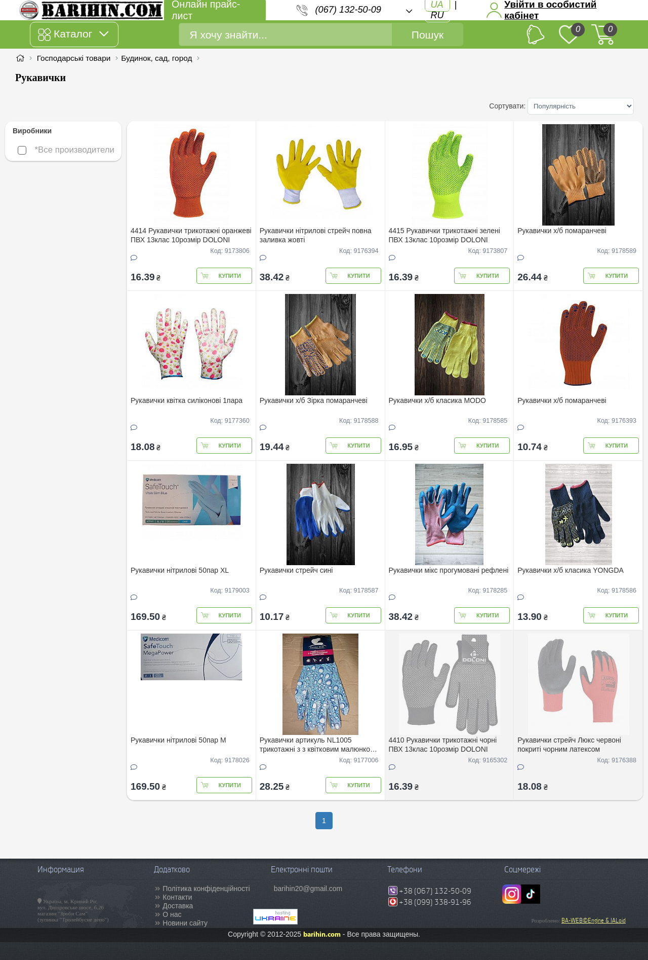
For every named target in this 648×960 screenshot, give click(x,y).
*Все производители (66, 150)
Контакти (177, 897)
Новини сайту (185, 923)
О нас (172, 914)
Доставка (178, 906)
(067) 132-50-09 (348, 10)
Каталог (73, 34)
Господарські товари (74, 58)
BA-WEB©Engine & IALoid (593, 920)
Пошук (427, 35)
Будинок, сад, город (156, 58)
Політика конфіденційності (206, 888)
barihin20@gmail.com (308, 888)
